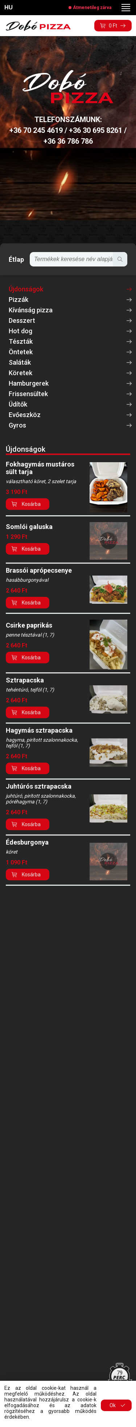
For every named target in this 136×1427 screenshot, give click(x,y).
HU (8, 7)
